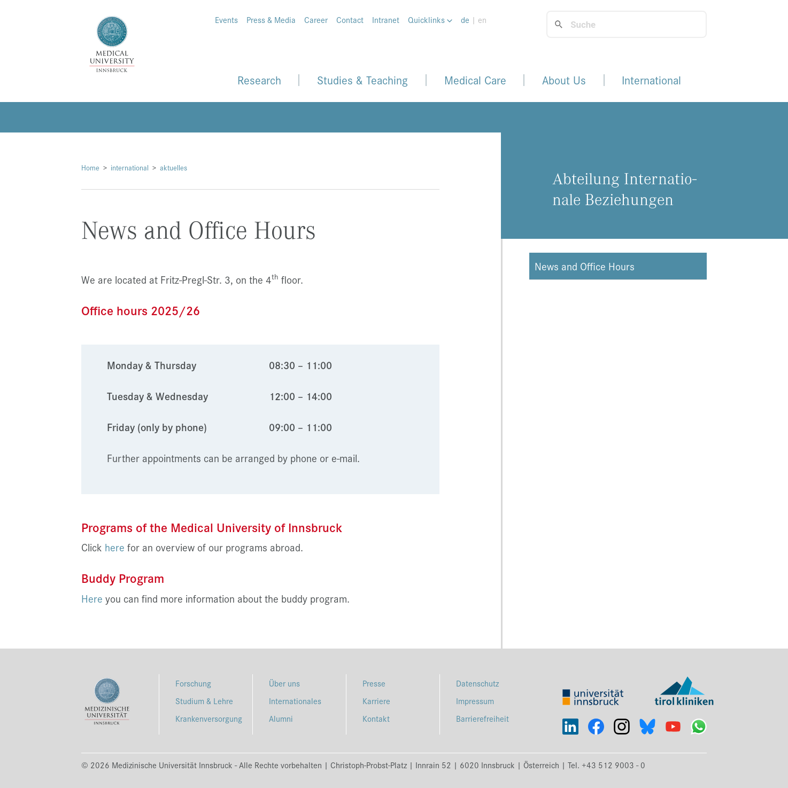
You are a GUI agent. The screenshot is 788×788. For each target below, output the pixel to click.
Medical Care (475, 80)
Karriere (376, 700)
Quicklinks (430, 19)
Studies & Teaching (362, 80)
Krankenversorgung (208, 718)
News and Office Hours (585, 266)
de (465, 19)
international (130, 167)
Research (259, 80)
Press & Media (271, 19)
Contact (350, 19)
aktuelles (173, 167)
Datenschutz (477, 683)
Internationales (295, 700)
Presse (373, 683)
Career (316, 19)
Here (92, 598)
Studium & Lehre (204, 700)
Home (90, 167)
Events (226, 19)
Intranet (385, 19)
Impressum (475, 700)
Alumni (281, 718)
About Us (564, 80)
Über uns (284, 683)
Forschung (193, 683)
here (115, 547)
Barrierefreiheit (482, 718)
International (651, 80)
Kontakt (376, 718)
